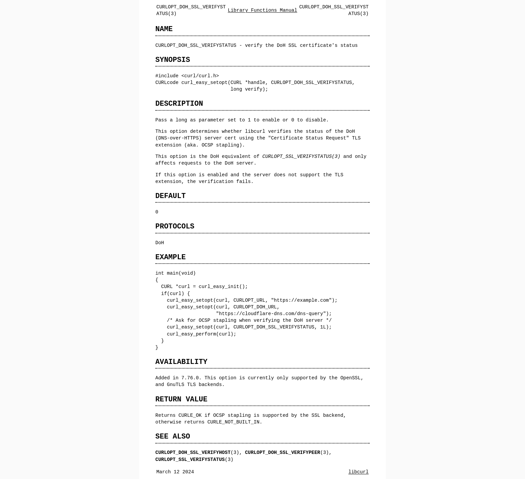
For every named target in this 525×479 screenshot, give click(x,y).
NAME (164, 29)
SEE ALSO (172, 436)
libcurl (359, 472)
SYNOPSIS (172, 60)
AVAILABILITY (181, 362)
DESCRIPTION (179, 103)
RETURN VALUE (181, 399)
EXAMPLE (170, 257)
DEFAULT (170, 196)
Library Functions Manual (262, 10)
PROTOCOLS (175, 226)
